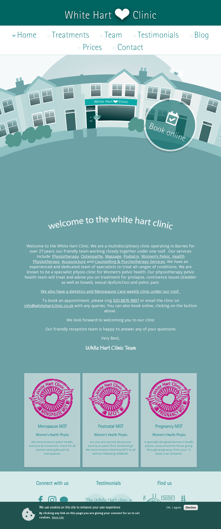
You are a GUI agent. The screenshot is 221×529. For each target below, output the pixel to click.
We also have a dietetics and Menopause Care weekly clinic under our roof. (110, 272)
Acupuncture (74, 242)
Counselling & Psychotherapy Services (130, 242)
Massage (113, 237)
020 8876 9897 (126, 281)
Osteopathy (92, 237)
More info (58, 519)
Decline (191, 509)
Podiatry (131, 237)
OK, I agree (173, 509)
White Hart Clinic (110, 15)
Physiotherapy (65, 237)
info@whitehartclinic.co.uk (48, 287)
